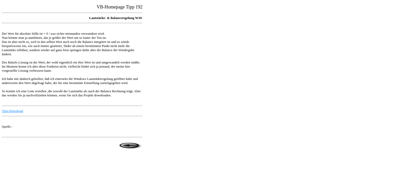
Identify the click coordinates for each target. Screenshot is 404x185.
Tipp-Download (12, 111)
